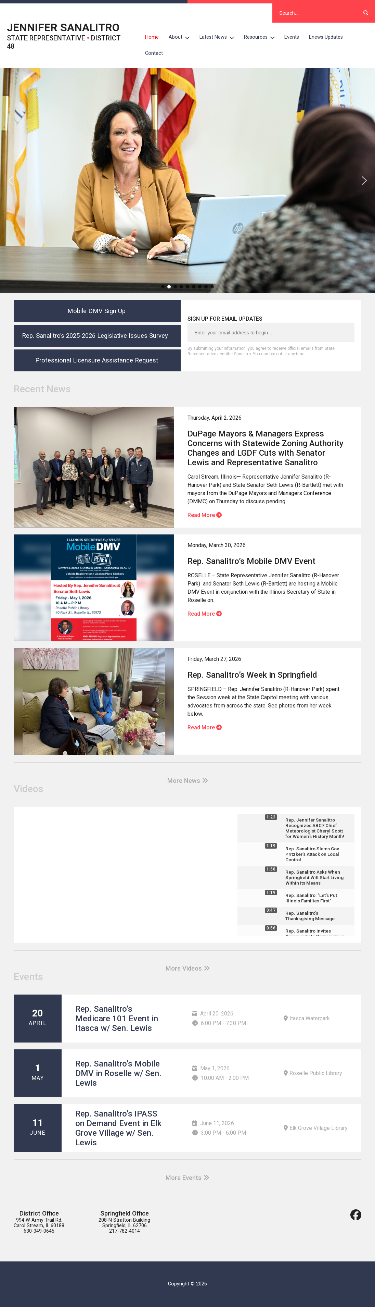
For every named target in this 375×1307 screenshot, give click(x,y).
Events (291, 37)
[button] (10, 180)
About (182, 37)
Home (152, 37)
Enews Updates (326, 37)
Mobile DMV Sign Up (96, 311)
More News (187, 780)
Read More (205, 515)
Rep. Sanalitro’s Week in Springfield (252, 675)
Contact (154, 53)
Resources (262, 37)
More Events (187, 1177)
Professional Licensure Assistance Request (96, 360)
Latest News (219, 37)
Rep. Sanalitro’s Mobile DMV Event (251, 561)
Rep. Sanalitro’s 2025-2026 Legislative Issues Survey (96, 335)
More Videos (188, 968)
